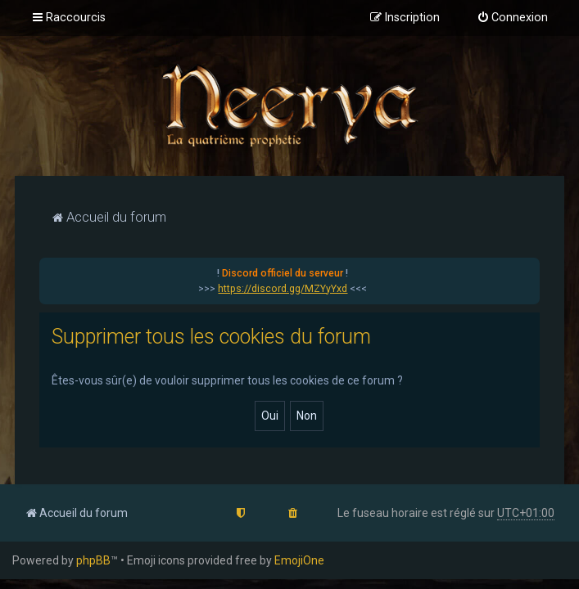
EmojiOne (299, 560)
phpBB (93, 560)
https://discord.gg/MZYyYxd (282, 288)
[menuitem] (512, 18)
